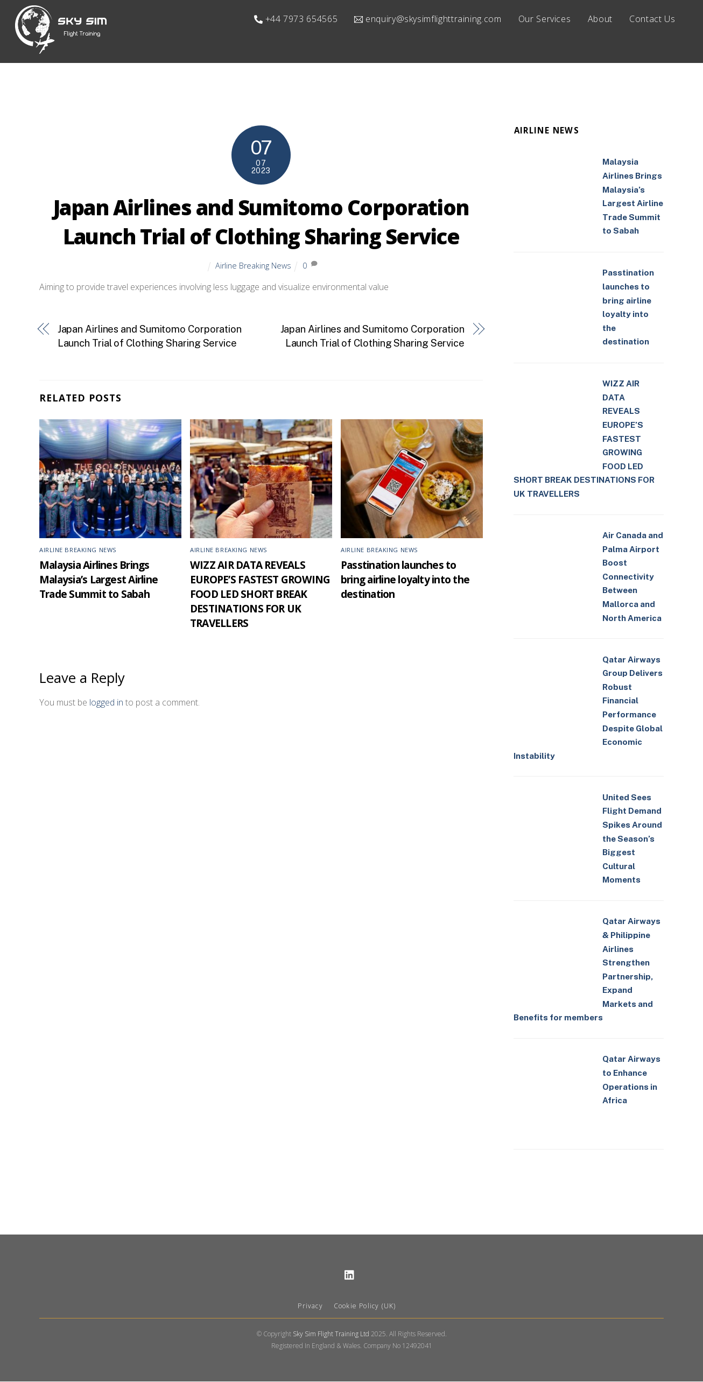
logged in (106, 702)
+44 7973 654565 (296, 19)
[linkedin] (350, 1274)
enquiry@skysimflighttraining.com (427, 19)
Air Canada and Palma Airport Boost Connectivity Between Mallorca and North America (632, 577)
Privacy (310, 1305)
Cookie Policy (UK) (365, 1305)
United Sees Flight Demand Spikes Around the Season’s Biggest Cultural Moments (632, 839)
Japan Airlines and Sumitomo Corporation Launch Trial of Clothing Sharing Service (261, 222)
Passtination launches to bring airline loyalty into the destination (405, 580)
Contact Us (652, 19)
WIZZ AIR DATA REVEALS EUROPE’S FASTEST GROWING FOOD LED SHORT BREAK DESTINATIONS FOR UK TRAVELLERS (260, 594)
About (600, 19)
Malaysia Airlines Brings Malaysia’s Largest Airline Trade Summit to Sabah (98, 580)
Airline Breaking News (253, 265)
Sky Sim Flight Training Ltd (331, 1333)
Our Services (544, 19)
